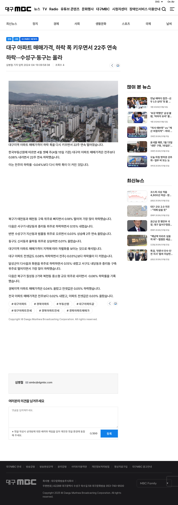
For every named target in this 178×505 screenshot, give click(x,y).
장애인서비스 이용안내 (144, 11)
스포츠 (126, 24)
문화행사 (88, 11)
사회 (77, 24)
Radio (53, 11)
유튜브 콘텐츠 (70, 11)
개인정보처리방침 (100, 466)
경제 (56, 24)
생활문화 (101, 24)
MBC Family (148, 483)
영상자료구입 (121, 466)
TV (44, 11)
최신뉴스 (11, 24)
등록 (109, 433)
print (117, 65)
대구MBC (18, 11)
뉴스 (37, 11)
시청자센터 (119, 11)
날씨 (169, 24)
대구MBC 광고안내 (142, 466)
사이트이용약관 (79, 466)
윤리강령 (62, 466)
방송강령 (30, 466)
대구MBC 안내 (13, 466)
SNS (156, 3)
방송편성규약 (46, 466)
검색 (163, 11)
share (112, 65)
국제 (148, 24)
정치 (35, 24)
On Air (171, 3)
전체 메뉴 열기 (172, 11)
